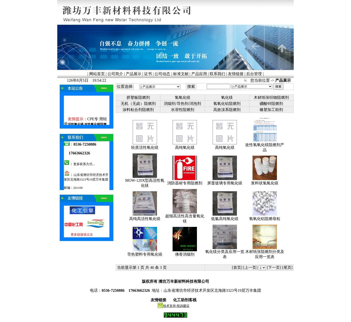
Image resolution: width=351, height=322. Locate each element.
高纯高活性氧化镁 (144, 219)
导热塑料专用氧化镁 (144, 254)
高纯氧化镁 (185, 147)
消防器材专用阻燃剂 (184, 183)
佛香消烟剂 (185, 254)
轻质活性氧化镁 (144, 147)
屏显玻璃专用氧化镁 (224, 183)
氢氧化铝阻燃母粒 (264, 219)
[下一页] (274, 267)
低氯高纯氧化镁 (224, 219)
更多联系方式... (84, 164)
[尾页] (287, 267)
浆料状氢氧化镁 (264, 183)
